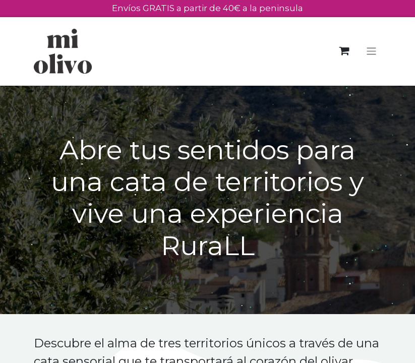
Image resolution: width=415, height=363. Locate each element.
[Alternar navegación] (371, 51)
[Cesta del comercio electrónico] (344, 51)
